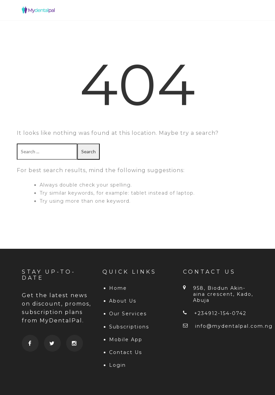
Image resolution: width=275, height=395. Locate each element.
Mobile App (125, 340)
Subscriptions (129, 327)
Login (117, 365)
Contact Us (125, 352)
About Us (122, 301)
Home (118, 288)
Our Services (128, 314)
